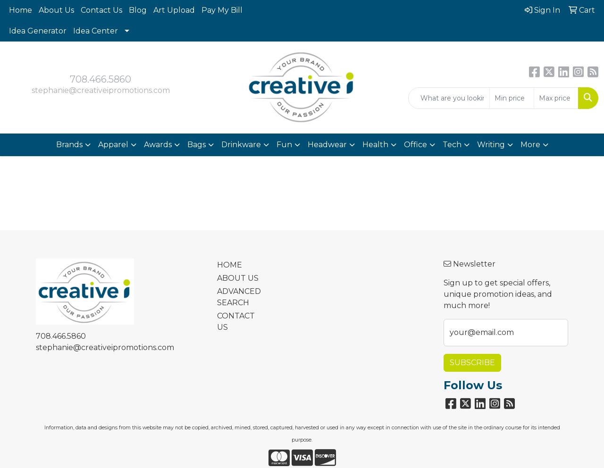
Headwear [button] (327, 144)
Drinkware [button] (241, 144)
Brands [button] (69, 144)
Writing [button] (491, 144)
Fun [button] (284, 144)
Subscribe (472, 362)
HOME (229, 264)
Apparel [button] (113, 144)
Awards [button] (158, 144)
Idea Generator (38, 30)
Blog (138, 10)
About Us (56, 10)
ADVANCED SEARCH (239, 297)
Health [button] (375, 144)
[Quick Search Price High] (556, 98)
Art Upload (174, 10)
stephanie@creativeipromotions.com (101, 90)
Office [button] (415, 144)
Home (20, 10)
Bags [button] (196, 144)
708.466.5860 (100, 79)
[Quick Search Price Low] (511, 98)
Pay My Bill (222, 10)
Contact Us (101, 10)
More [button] (530, 144)
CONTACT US (236, 321)
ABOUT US (238, 278)
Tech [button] (452, 144)
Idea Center (95, 30)
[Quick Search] (449, 98)
